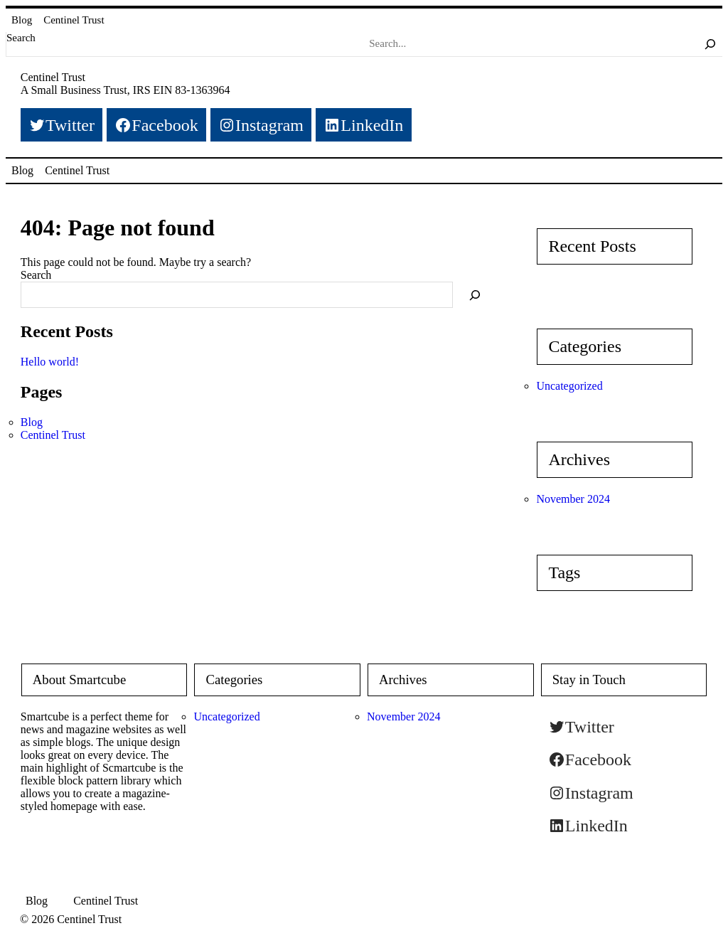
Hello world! (50, 362)
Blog (21, 20)
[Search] (710, 44)
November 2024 (573, 499)
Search (21, 37)
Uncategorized (569, 386)
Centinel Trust (73, 20)
